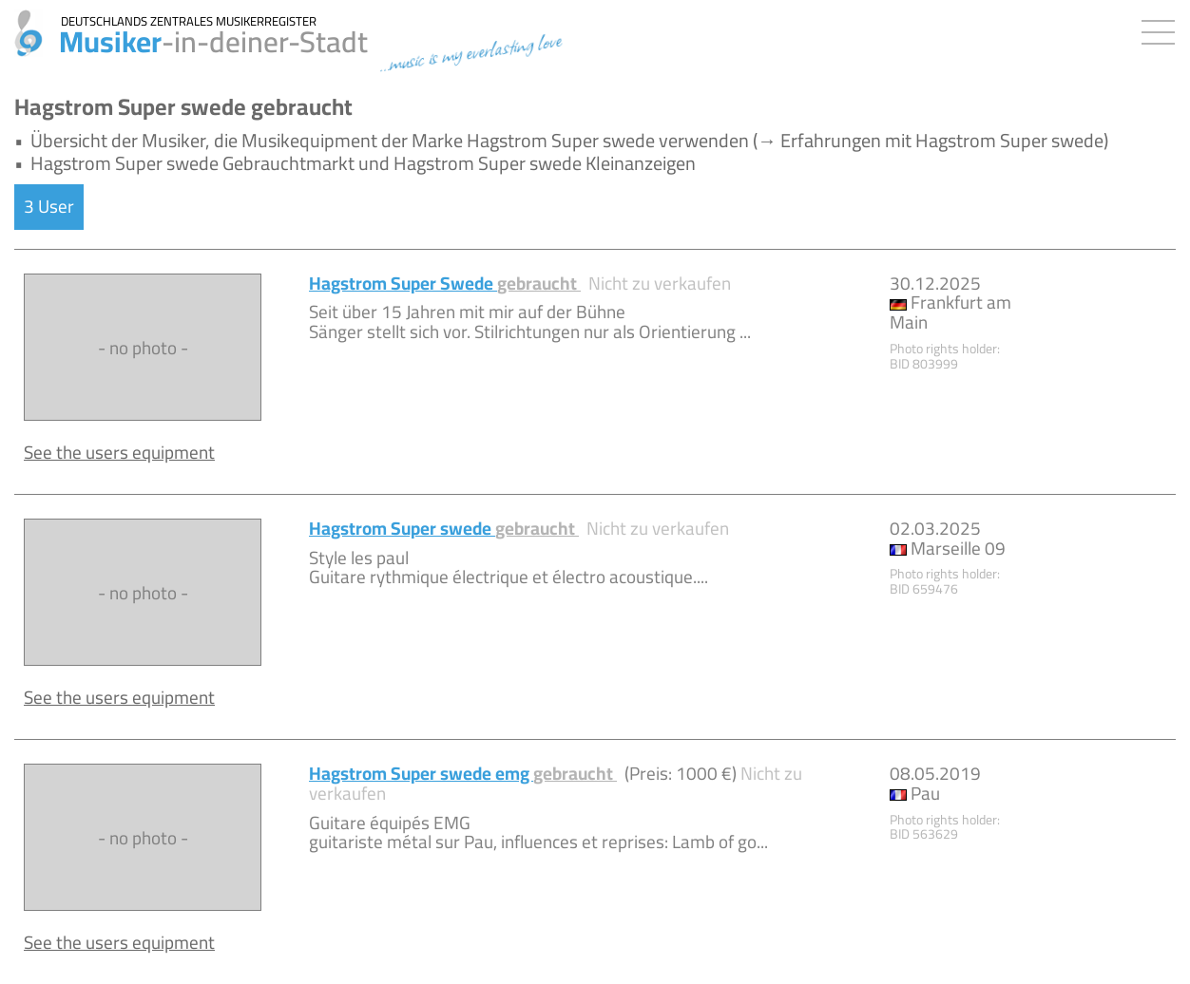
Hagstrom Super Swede (445, 283)
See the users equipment (119, 452)
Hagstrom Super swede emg (463, 773)
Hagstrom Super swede (444, 528)
